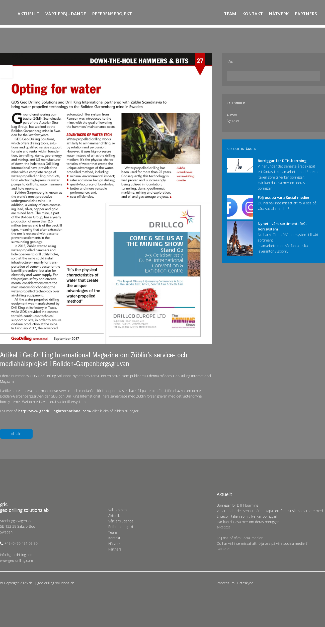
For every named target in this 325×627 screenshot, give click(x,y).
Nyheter (233, 120)
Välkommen (9, 14)
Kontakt (252, 14)
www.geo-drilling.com (16, 560)
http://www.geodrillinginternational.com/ (55, 411)
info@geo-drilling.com (16, 554)
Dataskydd (245, 583)
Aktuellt (28, 14)
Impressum (225, 583)
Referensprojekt (112, 14)
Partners (306, 14)
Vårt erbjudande (65, 14)
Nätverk (279, 14)
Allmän (232, 115)
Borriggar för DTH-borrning (282, 160)
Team (230, 14)
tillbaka (16, 433)
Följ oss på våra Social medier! (284, 197)
